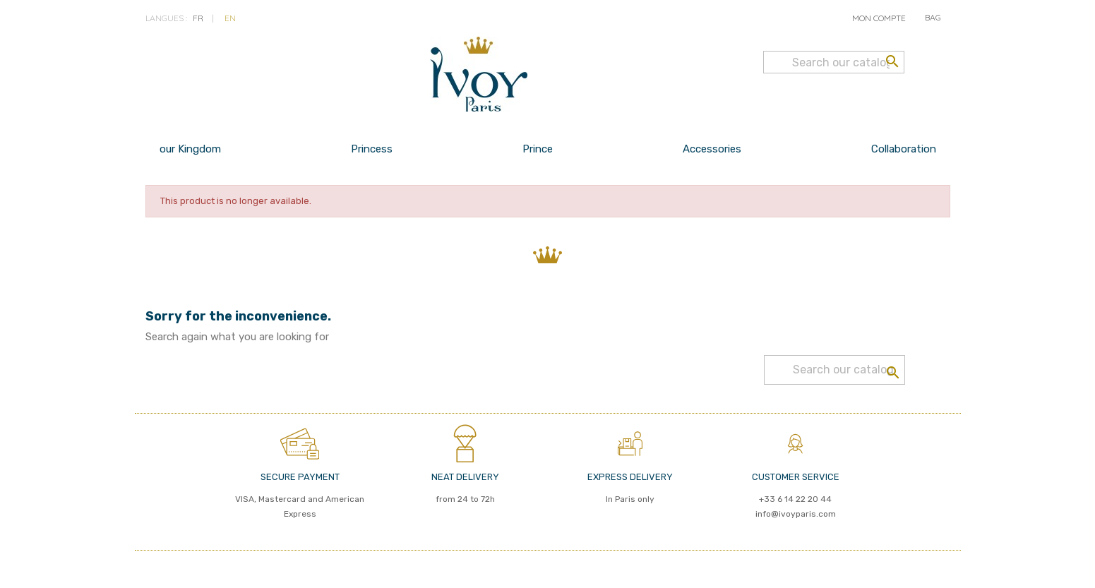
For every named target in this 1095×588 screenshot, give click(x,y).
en (230, 18)
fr (198, 18)
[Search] (834, 62)
